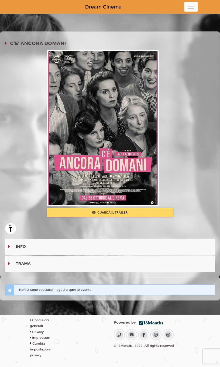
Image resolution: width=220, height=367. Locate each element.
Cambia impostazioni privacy (40, 349)
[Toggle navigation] (191, 7)
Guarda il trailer (110, 212)
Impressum (40, 338)
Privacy (37, 332)
